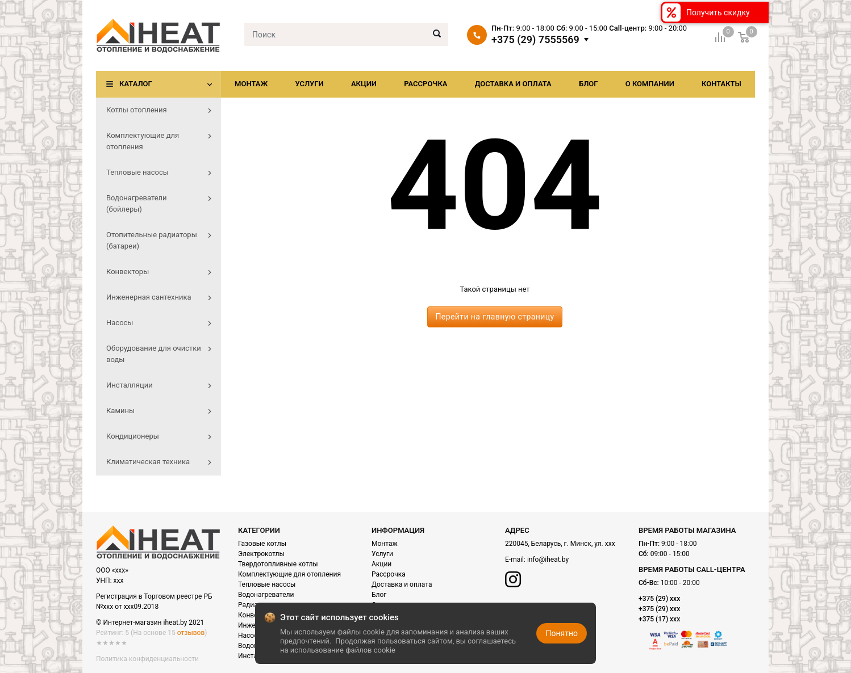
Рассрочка (425, 83)
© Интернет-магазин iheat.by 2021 (150, 622)
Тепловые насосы (266, 584)
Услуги (309, 83)
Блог (588, 83)
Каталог (135, 83)
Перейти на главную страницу (494, 316)
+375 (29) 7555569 (535, 39)
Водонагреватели (266, 595)
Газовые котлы (262, 544)
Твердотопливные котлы (278, 564)
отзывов (191, 633)
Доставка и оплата (513, 83)
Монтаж (251, 83)
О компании (649, 83)
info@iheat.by (548, 559)
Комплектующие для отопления (289, 574)
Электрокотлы (261, 554)
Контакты (721, 83)
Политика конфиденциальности (147, 659)
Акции (364, 83)
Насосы (250, 636)
